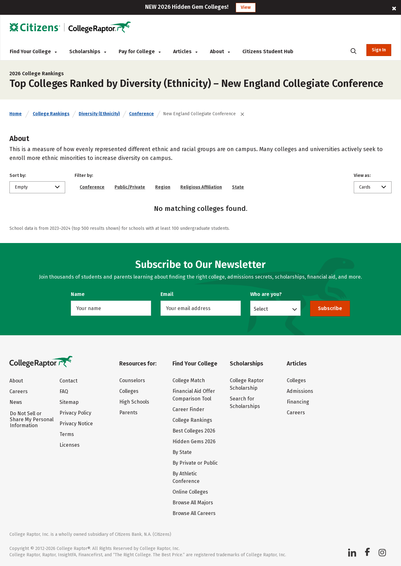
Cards (364, 187)
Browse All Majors (192, 503)
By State (182, 452)
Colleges (128, 391)
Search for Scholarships (245, 402)
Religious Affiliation (201, 187)
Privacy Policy (75, 413)
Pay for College (140, 51)
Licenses (69, 445)
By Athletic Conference (186, 477)
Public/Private (130, 187)
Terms (66, 434)
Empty (21, 187)
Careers (18, 391)
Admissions (300, 391)
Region (162, 187)
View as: (362, 175)
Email (167, 294)
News (15, 402)
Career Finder (188, 409)
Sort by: (17, 175)
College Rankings (51, 113)
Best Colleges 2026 (193, 431)
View (246, 7)
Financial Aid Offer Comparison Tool (193, 395)
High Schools (134, 402)
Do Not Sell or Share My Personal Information (32, 419)
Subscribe (330, 308)
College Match (188, 380)
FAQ (63, 391)
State (238, 187)
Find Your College (33, 51)
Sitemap (69, 402)
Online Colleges (190, 492)
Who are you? (266, 294)
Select (261, 309)
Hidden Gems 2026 (194, 441)
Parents (128, 413)
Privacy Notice (76, 424)
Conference (141, 113)
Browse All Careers (194, 513)
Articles (185, 51)
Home (15, 113)
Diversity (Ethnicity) (99, 113)
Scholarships (87, 51)
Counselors (132, 380)
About (220, 51)
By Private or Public (195, 463)
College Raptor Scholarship (247, 384)
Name (78, 294)
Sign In (379, 50)
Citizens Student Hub (267, 51)
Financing (298, 402)
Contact (68, 381)
